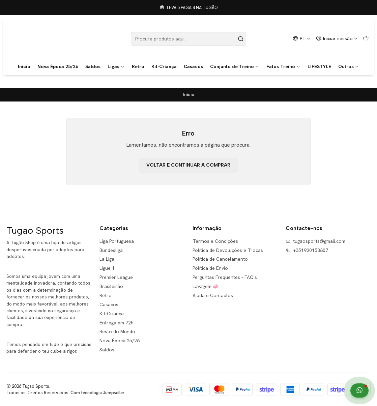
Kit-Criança (164, 66)
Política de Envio (210, 268)
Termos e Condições (215, 241)
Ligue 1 (107, 268)
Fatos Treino (283, 66)
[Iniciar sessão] (336, 39)
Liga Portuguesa (116, 241)
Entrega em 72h (116, 323)
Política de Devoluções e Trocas (228, 250)
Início (24, 66)
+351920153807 (307, 250)
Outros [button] (348, 66)
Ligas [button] (116, 66)
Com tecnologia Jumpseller (97, 393)
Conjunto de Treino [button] (234, 66)
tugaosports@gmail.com (315, 241)
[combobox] (188, 39)
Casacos (193, 66)
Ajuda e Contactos (213, 295)
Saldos (92, 66)
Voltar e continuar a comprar (188, 165)
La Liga (106, 259)
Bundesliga (111, 250)
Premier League (116, 277)
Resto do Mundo (117, 331)
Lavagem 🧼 (206, 286)
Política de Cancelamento (220, 259)
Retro (138, 66)
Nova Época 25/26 (57, 66)
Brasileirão (111, 286)
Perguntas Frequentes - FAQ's (225, 277)
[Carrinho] (366, 39)
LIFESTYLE (319, 66)
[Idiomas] (301, 39)
